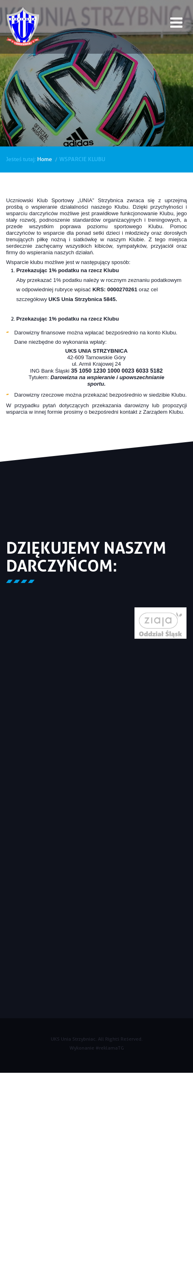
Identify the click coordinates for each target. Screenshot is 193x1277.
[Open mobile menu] (176, 24)
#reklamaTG (109, 1048)
